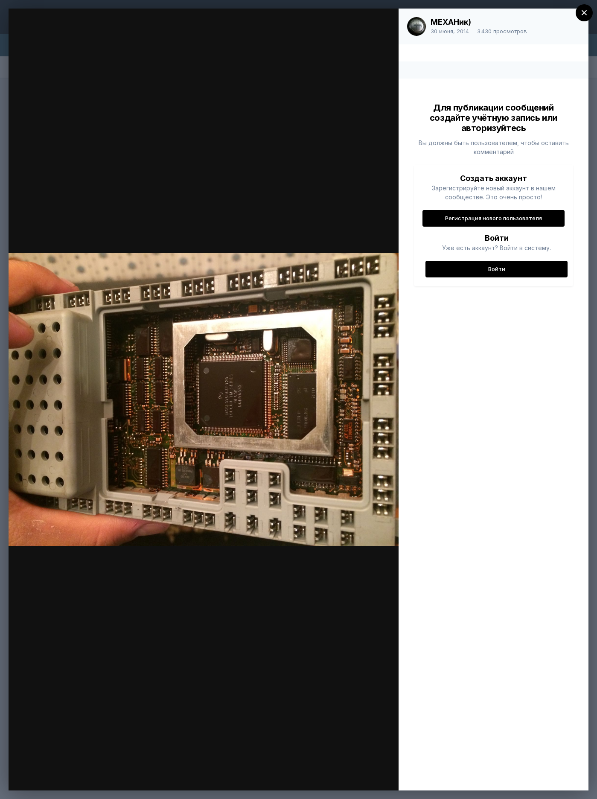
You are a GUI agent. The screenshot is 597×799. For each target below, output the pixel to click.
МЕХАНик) (451, 21)
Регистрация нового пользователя (493, 218)
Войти (496, 268)
